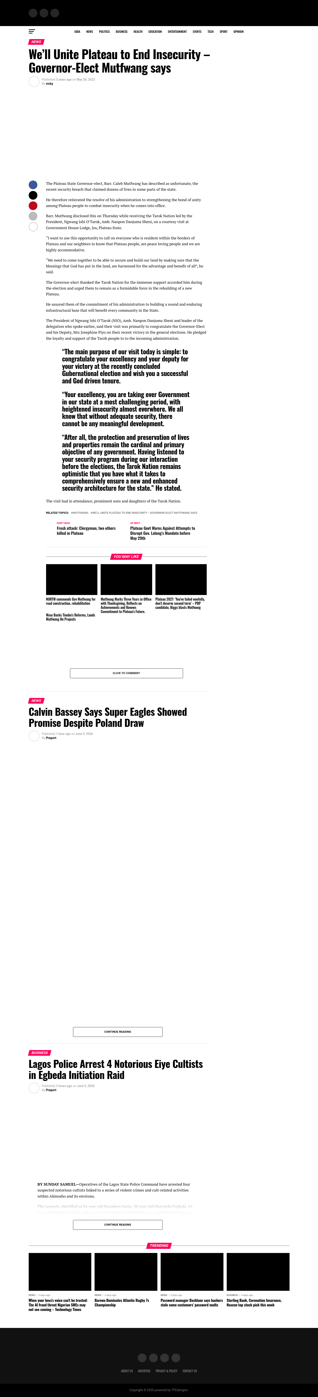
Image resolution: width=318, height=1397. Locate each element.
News (89, 31)
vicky (49, 83)
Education (155, 31)
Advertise (144, 1371)
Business (122, 31)
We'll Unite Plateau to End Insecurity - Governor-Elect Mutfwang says (144, 513)
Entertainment (177, 31)
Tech (211, 31)
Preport (51, 738)
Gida (77, 31)
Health (138, 31)
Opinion (239, 31)
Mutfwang (80, 513)
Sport (224, 31)
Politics (104, 31)
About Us (127, 1371)
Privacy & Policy (166, 1371)
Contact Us (190, 1371)
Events (197, 31)
